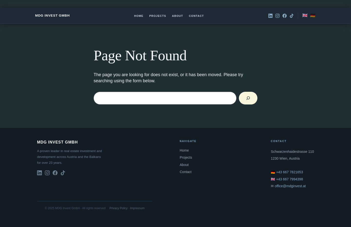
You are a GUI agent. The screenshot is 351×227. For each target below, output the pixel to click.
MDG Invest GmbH (52, 15)
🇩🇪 (312, 15)
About (177, 15)
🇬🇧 (305, 15)
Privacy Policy (118, 208)
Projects (157, 15)
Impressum (137, 208)
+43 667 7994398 (289, 179)
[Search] (248, 98)
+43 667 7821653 (289, 172)
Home (138, 15)
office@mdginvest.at (290, 186)
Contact (196, 15)
